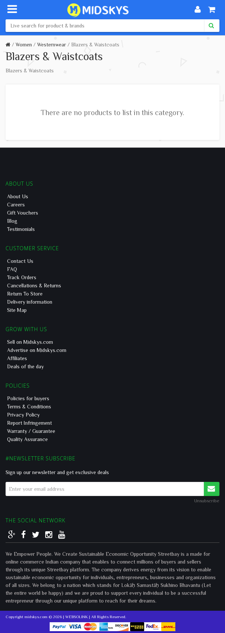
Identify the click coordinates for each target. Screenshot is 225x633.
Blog (12, 220)
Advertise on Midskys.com (36, 350)
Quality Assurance (27, 439)
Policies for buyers (28, 398)
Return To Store (25, 293)
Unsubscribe (206, 500)
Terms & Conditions (29, 406)
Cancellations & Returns (34, 285)
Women (24, 44)
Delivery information (29, 301)
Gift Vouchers (22, 212)
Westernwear (51, 44)
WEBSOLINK (76, 616)
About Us (17, 196)
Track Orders (21, 277)
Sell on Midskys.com (30, 342)
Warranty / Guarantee (31, 431)
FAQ (12, 269)
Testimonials (21, 229)
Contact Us (20, 261)
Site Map (17, 310)
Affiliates (17, 358)
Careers (16, 204)
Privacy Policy (23, 414)
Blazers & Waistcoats (95, 44)
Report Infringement (29, 422)
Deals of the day (25, 366)
